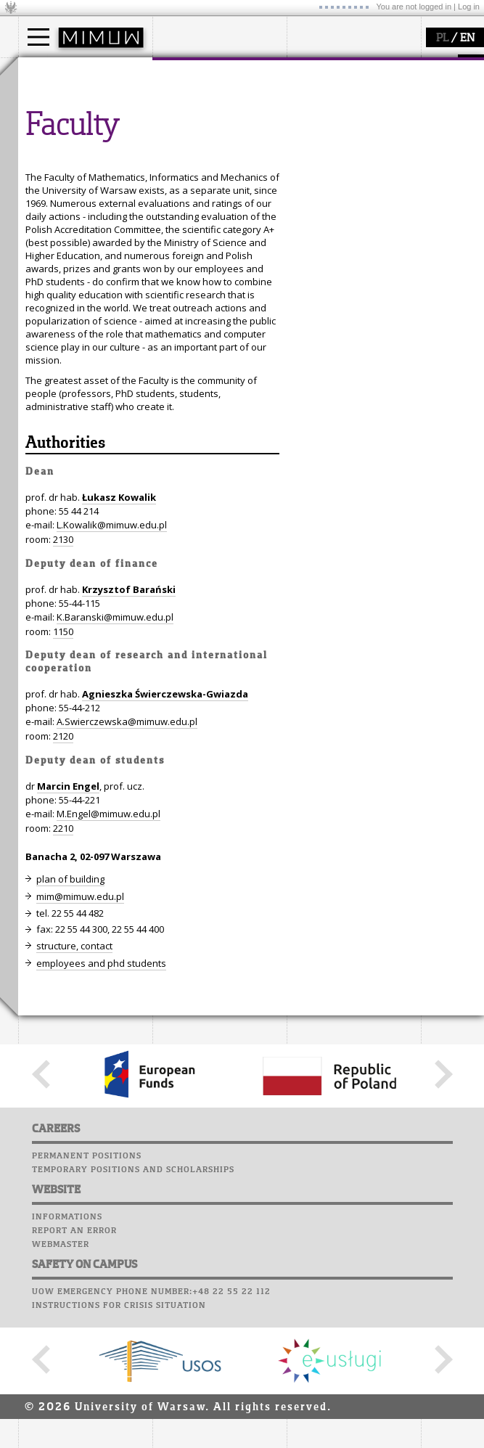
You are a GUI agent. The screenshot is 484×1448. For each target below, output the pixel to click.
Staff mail (47, 254)
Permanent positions (86, 1424)
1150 (63, 900)
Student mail (54, 241)
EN (467, 38)
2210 (63, 1096)
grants (319, 139)
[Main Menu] (38, 37)
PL (442, 38)
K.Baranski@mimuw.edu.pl (115, 885)
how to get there (206, 100)
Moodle (39, 213)
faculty (184, 71)
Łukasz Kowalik (119, 765)
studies (50, 71)
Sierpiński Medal (341, 152)
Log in (469, 6)
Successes (45, 296)
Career (38, 268)
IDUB (315, 165)
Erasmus (55, 139)
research (324, 71)
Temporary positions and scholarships (133, 1438)
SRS (81, 199)
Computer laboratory (77, 227)
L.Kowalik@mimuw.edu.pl (112, 793)
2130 (63, 807)
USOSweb (42, 199)
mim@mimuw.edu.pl (80, 1164)
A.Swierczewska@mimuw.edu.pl (127, 990)
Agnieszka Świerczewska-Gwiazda (165, 962)
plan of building (70, 1147)
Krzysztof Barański (129, 857)
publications (331, 126)
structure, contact (209, 113)
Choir (34, 282)
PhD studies (62, 126)
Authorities (65, 712)
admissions (61, 152)
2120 (63, 1004)
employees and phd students (101, 1231)
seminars (325, 113)
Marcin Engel (68, 1054)
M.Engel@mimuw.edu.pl (108, 1082)
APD (107, 199)
